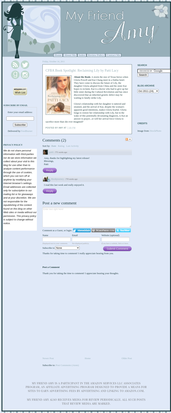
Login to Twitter (123, 230)
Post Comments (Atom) (67, 365)
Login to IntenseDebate (82, 230)
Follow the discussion (128, 139)
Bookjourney (57, 179)
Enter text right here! (86, 217)
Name (45, 235)
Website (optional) (110, 235)
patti (51, 152)
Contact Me (113, 55)
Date (53, 146)
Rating (61, 146)
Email (75, 235)
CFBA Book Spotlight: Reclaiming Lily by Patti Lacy (82, 70)
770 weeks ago (71, 179)
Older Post (127, 358)
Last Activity (72, 146)
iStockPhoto (155, 130)
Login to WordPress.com (103, 230)
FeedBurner (26, 131)
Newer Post (48, 358)
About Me (70, 55)
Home (58, 55)
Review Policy (96, 55)
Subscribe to (61, 247)
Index (82, 55)
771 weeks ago (61, 152)
